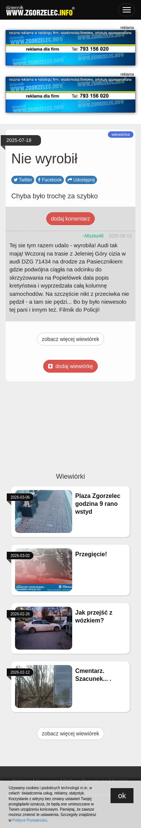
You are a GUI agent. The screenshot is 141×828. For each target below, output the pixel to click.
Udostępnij (81, 180)
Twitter (23, 180)
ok (122, 795)
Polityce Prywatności (29, 820)
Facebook (50, 180)
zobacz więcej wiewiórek (70, 339)
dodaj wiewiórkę (70, 366)
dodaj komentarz (70, 219)
